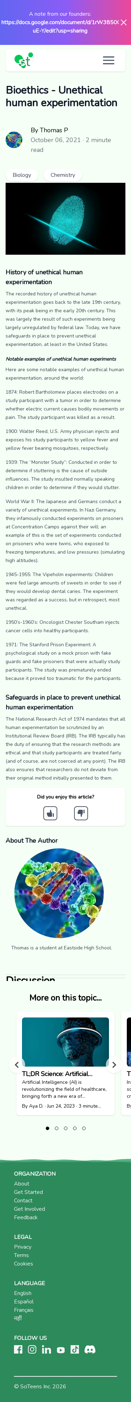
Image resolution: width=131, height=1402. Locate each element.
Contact (23, 1200)
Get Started (28, 1192)
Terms (21, 1255)
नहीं (18, 1318)
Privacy (22, 1247)
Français (24, 1310)
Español (24, 1302)
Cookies (23, 1264)
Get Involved (29, 1209)
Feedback (26, 1217)
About (21, 1184)
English (22, 1293)
